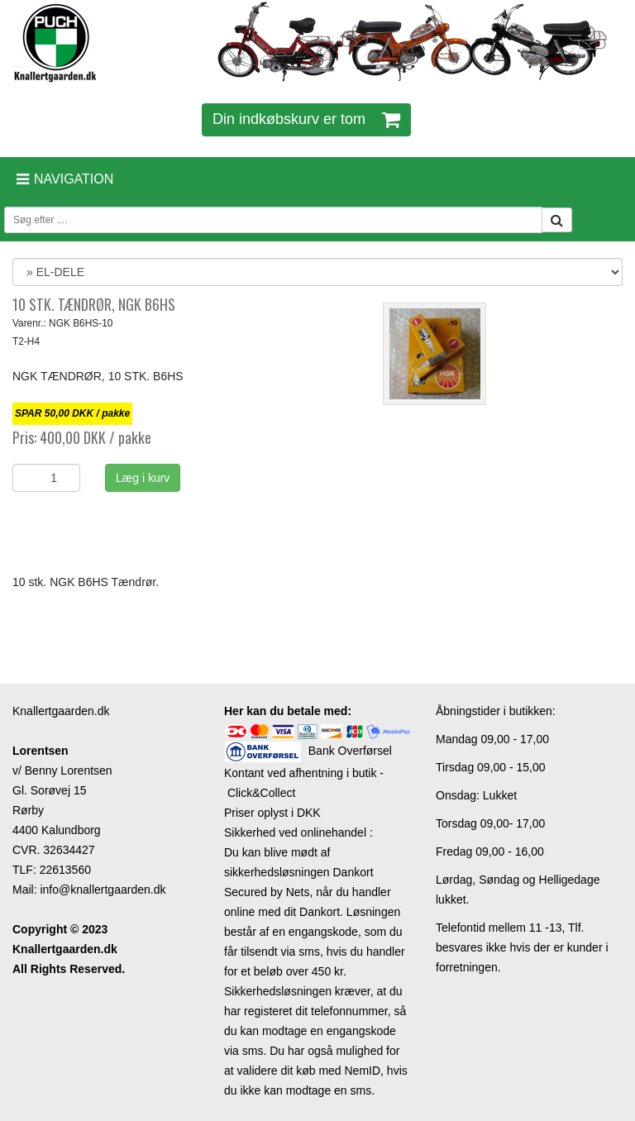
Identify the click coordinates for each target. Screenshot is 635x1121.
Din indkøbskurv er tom (306, 119)
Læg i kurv (142, 477)
